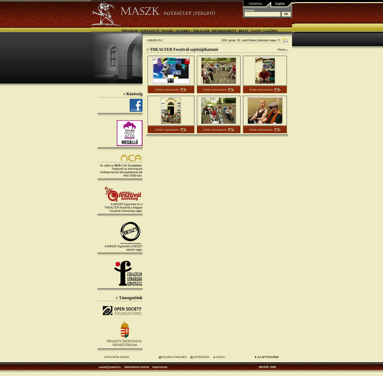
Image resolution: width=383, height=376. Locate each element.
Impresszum (159, 367)
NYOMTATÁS (202, 357)
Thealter (201, 31)
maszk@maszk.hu (110, 367)
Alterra (183, 31)
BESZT (244, 31)
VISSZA (220, 357)
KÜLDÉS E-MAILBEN (174, 357)
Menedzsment (224, 31)
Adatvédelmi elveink (136, 367)
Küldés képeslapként (167, 89)
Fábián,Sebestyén (258, 40)
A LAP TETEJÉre (268, 357)
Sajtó (256, 31)
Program (130, 31)
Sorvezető (149, 31)
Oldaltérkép (255, 3)
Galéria (270, 31)
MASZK (167, 31)
